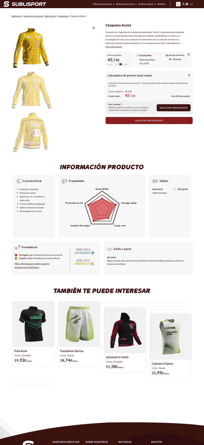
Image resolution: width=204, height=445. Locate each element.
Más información (114, 46)
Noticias (161, 4)
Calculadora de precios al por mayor (130, 75)
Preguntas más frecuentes (132, 419)
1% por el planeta (95, 419)
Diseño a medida (62, 419)
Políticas (123, 425)
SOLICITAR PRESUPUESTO (174, 108)
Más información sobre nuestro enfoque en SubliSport (32, 231)
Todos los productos (102, 4)
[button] (93, 27)
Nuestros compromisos (98, 413)
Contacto (123, 413)
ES (191, 4)
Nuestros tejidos (95, 425)
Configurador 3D (62, 425)
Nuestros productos (33, 16)
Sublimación (60, 413)
